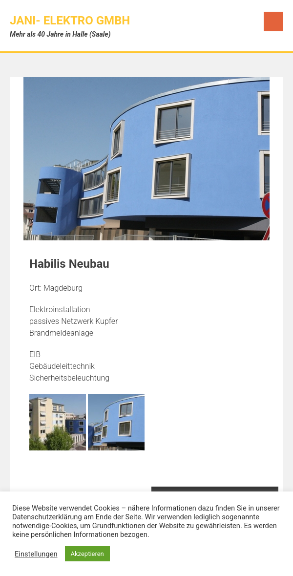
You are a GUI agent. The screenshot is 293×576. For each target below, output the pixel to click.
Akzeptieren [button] (87, 553)
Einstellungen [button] (36, 554)
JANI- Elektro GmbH (70, 20)
